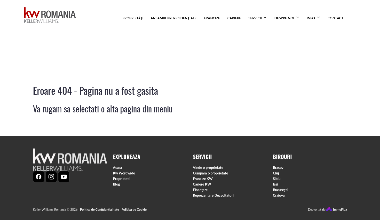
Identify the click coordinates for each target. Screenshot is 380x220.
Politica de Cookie (134, 211)
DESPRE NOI (284, 18)
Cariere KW (202, 185)
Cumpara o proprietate (210, 174)
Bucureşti (280, 191)
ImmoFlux (336, 211)
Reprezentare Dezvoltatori (213, 197)
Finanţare (200, 191)
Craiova (279, 197)
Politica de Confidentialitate (99, 211)
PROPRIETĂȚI (132, 18)
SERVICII (255, 18)
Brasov (278, 169)
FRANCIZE (212, 18)
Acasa (117, 169)
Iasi (275, 185)
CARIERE (234, 18)
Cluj (276, 174)
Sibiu (276, 180)
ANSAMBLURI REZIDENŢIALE (174, 18)
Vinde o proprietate (208, 169)
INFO (311, 18)
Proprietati (121, 180)
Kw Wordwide (124, 174)
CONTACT (335, 18)
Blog (116, 185)
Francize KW (203, 180)
